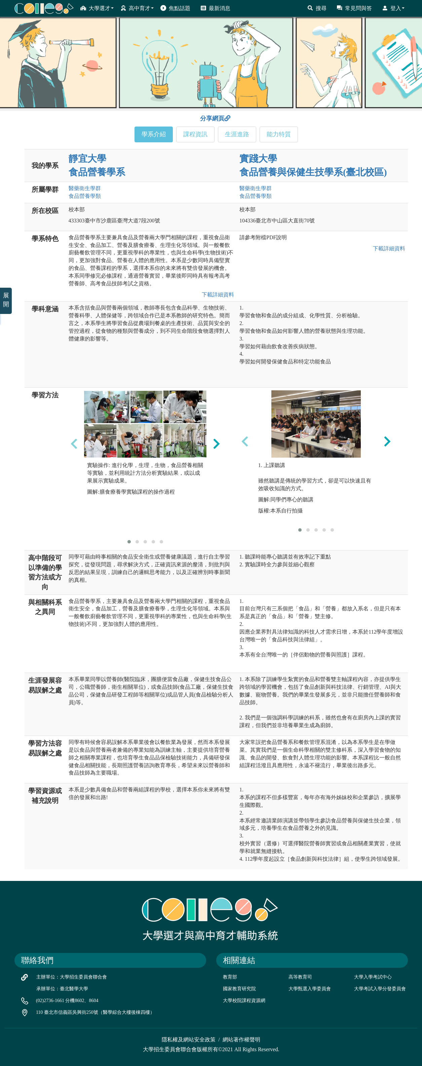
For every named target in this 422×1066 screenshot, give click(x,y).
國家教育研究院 (239, 988)
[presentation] (74, 443)
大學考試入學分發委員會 (380, 988)
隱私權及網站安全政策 (189, 1039)
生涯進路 (237, 134)
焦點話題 (175, 8)
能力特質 (279, 134)
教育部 (230, 977)
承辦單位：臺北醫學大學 (62, 988)
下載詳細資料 (216, 294)
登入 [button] (393, 8)
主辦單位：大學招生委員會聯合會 (71, 977)
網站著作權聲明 (241, 1039)
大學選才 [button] (97, 8)
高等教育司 (300, 977)
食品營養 (85, 196)
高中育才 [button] (137, 8)
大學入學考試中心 (373, 977)
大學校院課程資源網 (244, 1000)
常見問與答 (354, 8)
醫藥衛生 (85, 188)
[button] (129, 541)
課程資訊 (195, 134)
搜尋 (317, 8)
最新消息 (215, 8)
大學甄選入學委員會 (310, 988)
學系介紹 (154, 134)
